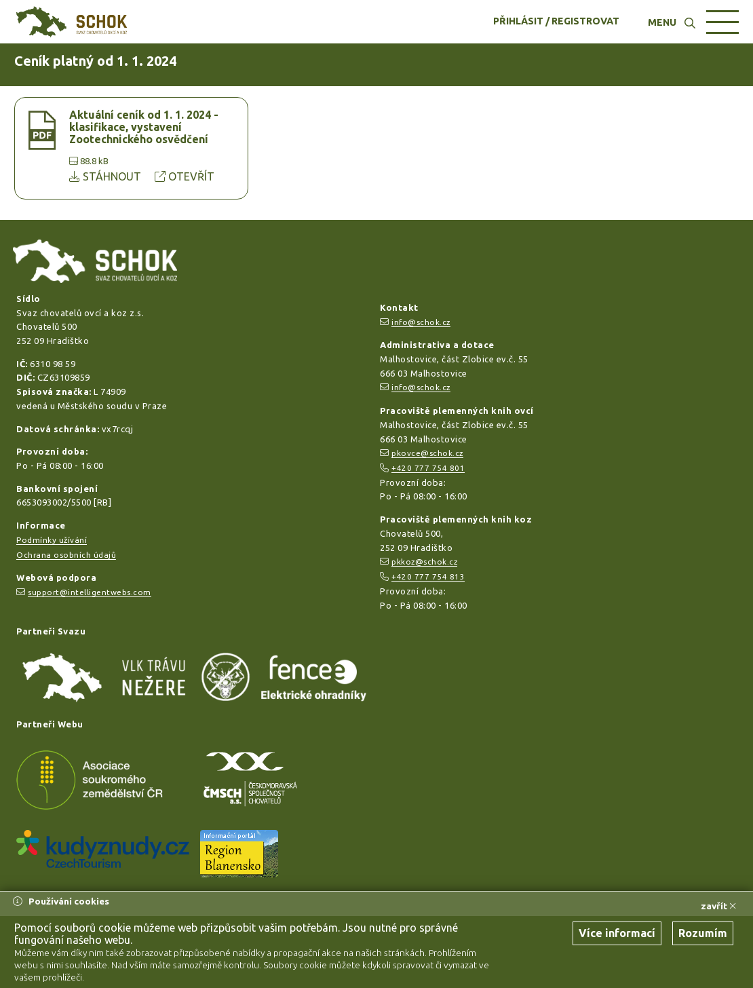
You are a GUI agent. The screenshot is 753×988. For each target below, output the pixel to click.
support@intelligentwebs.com (89, 592)
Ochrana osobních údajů (66, 554)
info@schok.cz (420, 322)
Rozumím (702, 933)
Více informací (617, 933)
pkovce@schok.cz (427, 453)
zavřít (718, 905)
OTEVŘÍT (184, 176)
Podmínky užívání (51, 539)
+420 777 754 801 (428, 467)
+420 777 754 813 (428, 576)
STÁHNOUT (106, 176)
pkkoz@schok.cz (424, 561)
